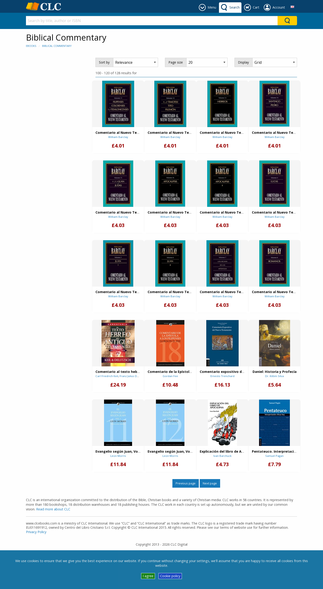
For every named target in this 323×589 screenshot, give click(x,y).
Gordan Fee (170, 376)
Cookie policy (170, 576)
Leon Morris (118, 456)
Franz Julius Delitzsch (133, 376)
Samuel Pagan (274, 456)
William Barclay (118, 137)
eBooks (31, 46)
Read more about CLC (53, 509)
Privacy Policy (36, 532)
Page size (175, 62)
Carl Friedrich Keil (106, 376)
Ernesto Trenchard (222, 376)
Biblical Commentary (57, 46)
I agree (148, 576)
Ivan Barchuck (222, 456)
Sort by (104, 62)
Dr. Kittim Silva (274, 376)
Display (243, 62)
